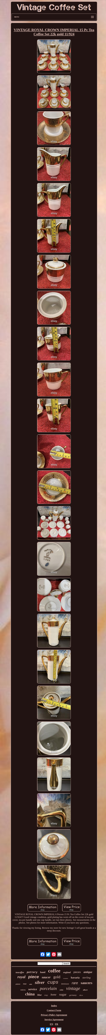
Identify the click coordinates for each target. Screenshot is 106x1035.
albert (85, 990)
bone (53, 994)
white (61, 990)
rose (24, 984)
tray (46, 995)
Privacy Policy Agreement (54, 1015)
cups (52, 982)
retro (22, 990)
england (67, 972)
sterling (86, 977)
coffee (54, 971)
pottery (32, 972)
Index (54, 1005)
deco (81, 995)
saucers (86, 983)
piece (33, 976)
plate (18, 984)
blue (39, 995)
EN (51, 1024)
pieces (77, 972)
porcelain (48, 988)
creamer (65, 978)
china (30, 994)
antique (88, 972)
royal (21, 977)
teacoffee (20, 972)
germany (73, 995)
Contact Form (54, 1010)
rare (75, 983)
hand (42, 972)
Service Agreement (53, 1019)
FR (56, 1024)
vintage (73, 988)
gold (56, 977)
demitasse (65, 984)
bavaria (75, 977)
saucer (46, 977)
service (32, 989)
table (30, 984)
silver (40, 982)
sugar (62, 994)
